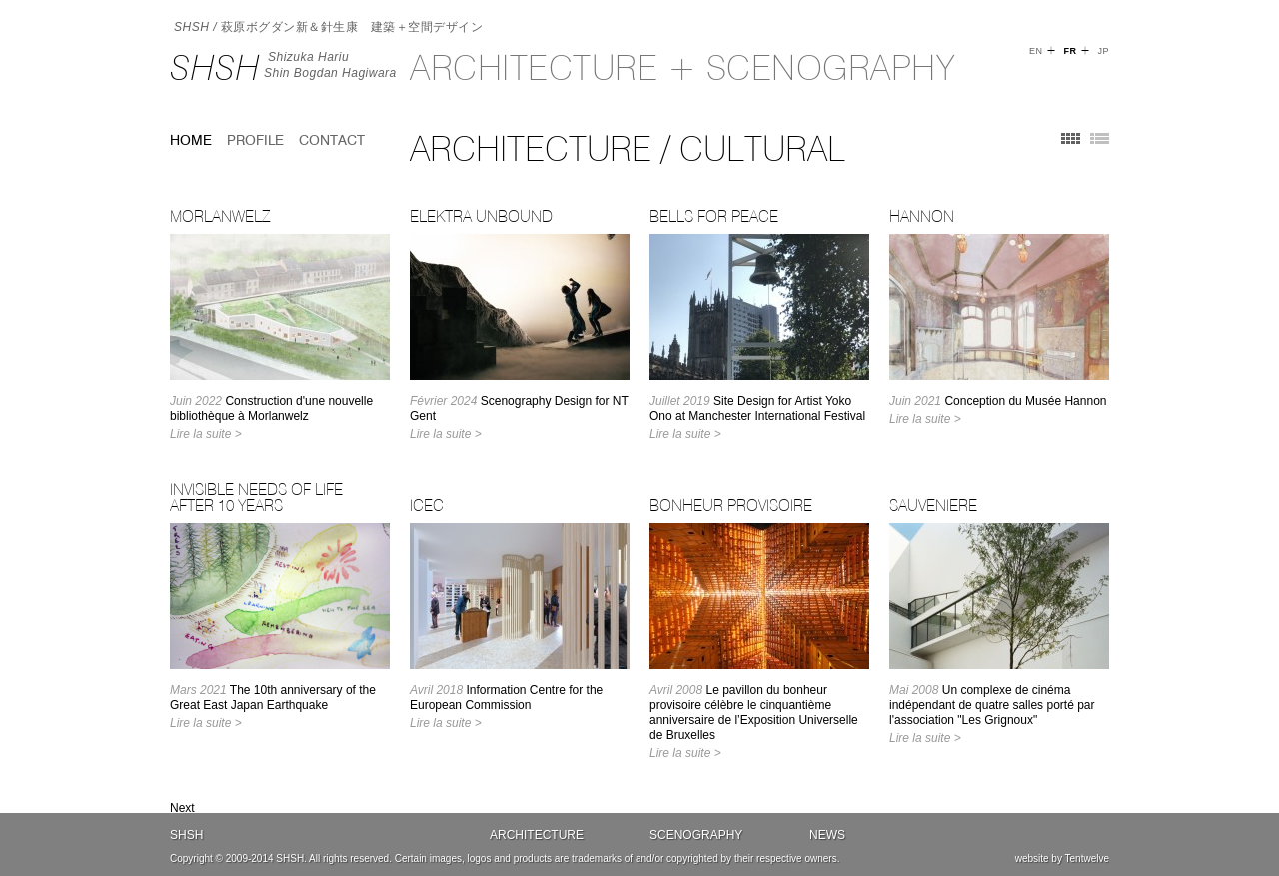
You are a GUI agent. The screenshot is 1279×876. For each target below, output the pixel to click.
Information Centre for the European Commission (506, 697)
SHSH (215, 67)
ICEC (427, 505)
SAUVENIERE (933, 505)
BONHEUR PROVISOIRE (730, 505)
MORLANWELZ (220, 216)
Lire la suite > (206, 433)
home (191, 140)
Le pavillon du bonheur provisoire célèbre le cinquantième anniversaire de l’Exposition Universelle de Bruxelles (753, 712)
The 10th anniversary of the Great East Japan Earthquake (273, 697)
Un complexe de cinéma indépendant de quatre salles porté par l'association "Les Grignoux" (991, 705)
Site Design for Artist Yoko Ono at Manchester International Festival (757, 408)
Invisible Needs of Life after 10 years (256, 497)
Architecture (537, 835)
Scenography (695, 835)
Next (182, 808)
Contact (332, 140)
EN (1036, 51)
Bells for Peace (713, 216)
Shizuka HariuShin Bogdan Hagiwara (330, 65)
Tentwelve (1087, 858)
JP (1103, 51)
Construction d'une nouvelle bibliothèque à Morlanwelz (271, 408)
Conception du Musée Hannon (998, 401)
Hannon (921, 216)
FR (1069, 51)
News (827, 835)
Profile (255, 140)
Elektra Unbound (481, 216)
